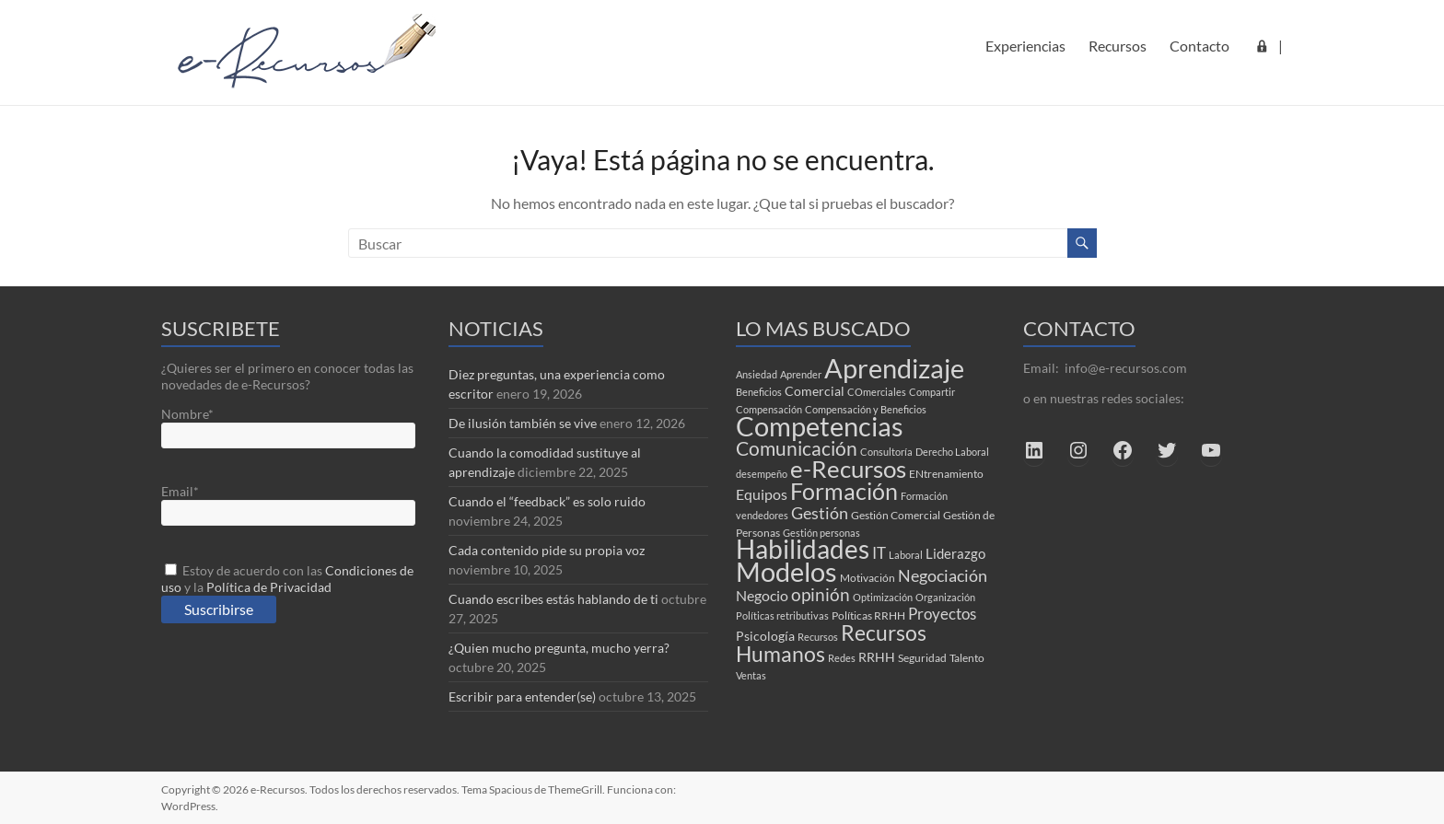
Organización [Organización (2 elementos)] (945, 597)
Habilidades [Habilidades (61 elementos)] (802, 549)
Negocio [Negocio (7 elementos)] (762, 595)
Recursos (1118, 45)
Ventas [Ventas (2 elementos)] (751, 675)
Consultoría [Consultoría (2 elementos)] (886, 452)
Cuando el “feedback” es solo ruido (547, 501)
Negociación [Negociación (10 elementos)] (942, 575)
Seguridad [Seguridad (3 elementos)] (922, 658)
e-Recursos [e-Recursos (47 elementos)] (848, 468)
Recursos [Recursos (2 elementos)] (818, 637)
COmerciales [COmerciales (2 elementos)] (876, 392)
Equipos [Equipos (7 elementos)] (761, 494)
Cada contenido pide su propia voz (546, 550)
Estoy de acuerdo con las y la (287, 579)
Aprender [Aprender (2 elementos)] (800, 374)
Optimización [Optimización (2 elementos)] (883, 597)
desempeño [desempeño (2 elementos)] (761, 474)
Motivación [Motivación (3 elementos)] (867, 578)
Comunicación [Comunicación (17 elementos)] (796, 447)
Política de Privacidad (269, 587)
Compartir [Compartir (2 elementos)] (932, 392)
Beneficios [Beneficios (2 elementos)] (759, 392)
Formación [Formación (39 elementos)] (844, 491)
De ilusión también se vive (522, 423)
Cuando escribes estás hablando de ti (553, 599)
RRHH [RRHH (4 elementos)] (876, 657)
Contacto (1199, 45)
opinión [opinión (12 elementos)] (820, 594)
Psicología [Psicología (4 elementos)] (765, 636)
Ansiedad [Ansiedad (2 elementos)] (756, 374)
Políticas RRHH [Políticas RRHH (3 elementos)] (868, 615)
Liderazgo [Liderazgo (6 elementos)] (955, 553)
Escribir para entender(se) (522, 696)
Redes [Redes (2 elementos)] (842, 658)
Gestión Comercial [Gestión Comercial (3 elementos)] (895, 515)
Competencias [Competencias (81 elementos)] (819, 426)
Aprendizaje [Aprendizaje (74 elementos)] (894, 368)
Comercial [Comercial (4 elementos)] (814, 391)
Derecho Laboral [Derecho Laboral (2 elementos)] (952, 452)
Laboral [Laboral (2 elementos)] (906, 555)
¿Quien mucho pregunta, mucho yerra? (559, 648)
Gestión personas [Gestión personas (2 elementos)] (821, 533)
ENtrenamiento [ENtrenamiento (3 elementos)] (946, 474)
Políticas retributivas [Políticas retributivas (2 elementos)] (782, 615)
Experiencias (1025, 45)
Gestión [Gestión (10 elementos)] (819, 513)
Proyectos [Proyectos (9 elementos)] (942, 613)
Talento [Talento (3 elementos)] (966, 658)
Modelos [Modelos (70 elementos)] (786, 571)
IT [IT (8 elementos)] (879, 553)
